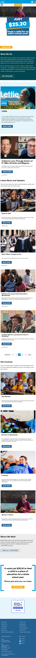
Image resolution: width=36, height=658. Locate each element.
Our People (4, 626)
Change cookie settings (25, 632)
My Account (4, 630)
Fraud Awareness (23, 628)
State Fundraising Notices (7, 632)
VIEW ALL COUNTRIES (10, 550)
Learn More (6, 47)
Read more (8, 126)
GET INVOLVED (7, 76)
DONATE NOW (18, 587)
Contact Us (4, 622)
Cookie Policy (23, 630)
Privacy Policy (23, 626)
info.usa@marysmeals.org (6, 651)
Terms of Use (22, 622)
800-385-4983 (4, 649)
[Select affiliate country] (35, 2)
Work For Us (4, 624)
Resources (4, 628)
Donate (18, 5)
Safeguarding (23, 624)
